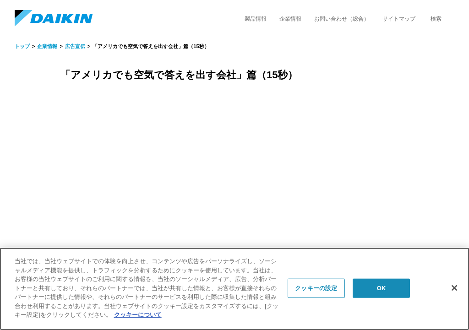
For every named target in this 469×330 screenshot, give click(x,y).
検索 (436, 19)
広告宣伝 (75, 46)
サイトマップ (398, 19)
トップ (22, 46)
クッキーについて (138, 314)
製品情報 (256, 19)
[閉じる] (454, 288)
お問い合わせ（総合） (341, 19)
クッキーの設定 (316, 288)
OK (381, 288)
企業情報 (290, 19)
